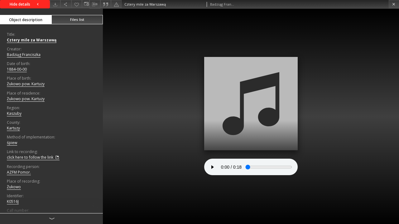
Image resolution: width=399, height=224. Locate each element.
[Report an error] (116, 4)
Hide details (25, 4)
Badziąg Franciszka (24, 54)
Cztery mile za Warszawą (31, 40)
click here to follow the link (33, 157)
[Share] (65, 4)
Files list (77, 19)
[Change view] (85, 4)
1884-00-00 (17, 69)
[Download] (55, 4)
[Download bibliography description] (94, 4)
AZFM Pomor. (19, 172)
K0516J (13, 201)
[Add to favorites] (76, 4)
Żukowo (14, 186)
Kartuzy (13, 128)
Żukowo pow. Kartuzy (26, 83)
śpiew (12, 142)
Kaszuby (14, 113)
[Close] (394, 4)
